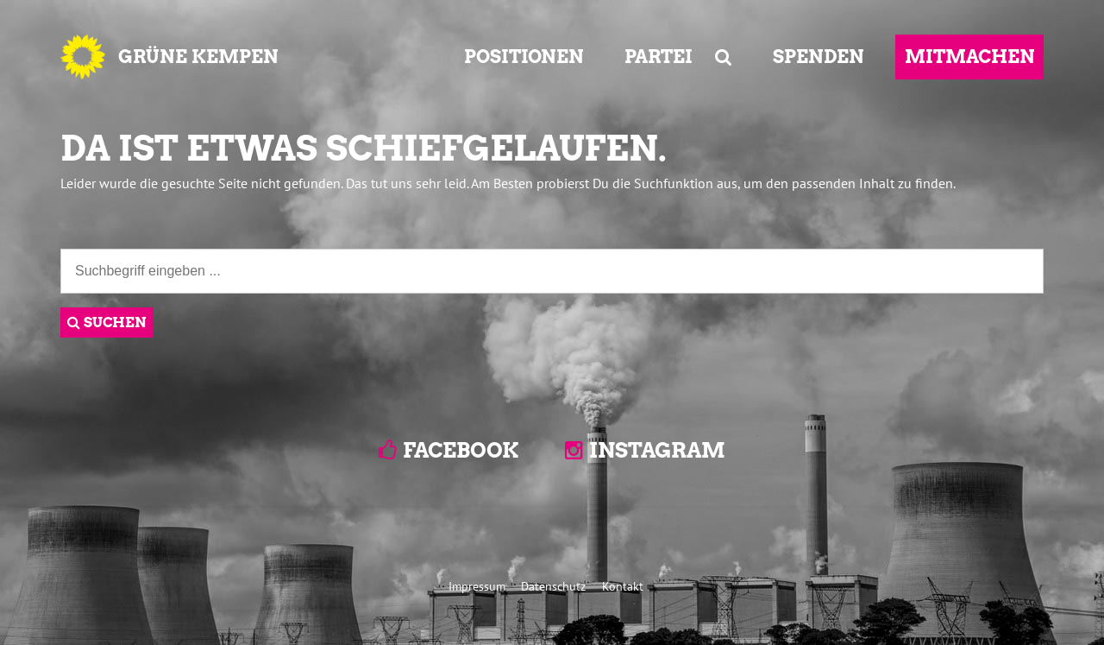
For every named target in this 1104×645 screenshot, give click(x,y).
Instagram (657, 450)
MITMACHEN (970, 56)
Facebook (460, 450)
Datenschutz (553, 586)
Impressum (476, 586)
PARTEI (658, 56)
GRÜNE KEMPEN (198, 56)
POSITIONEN (524, 56)
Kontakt (622, 586)
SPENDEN (818, 56)
